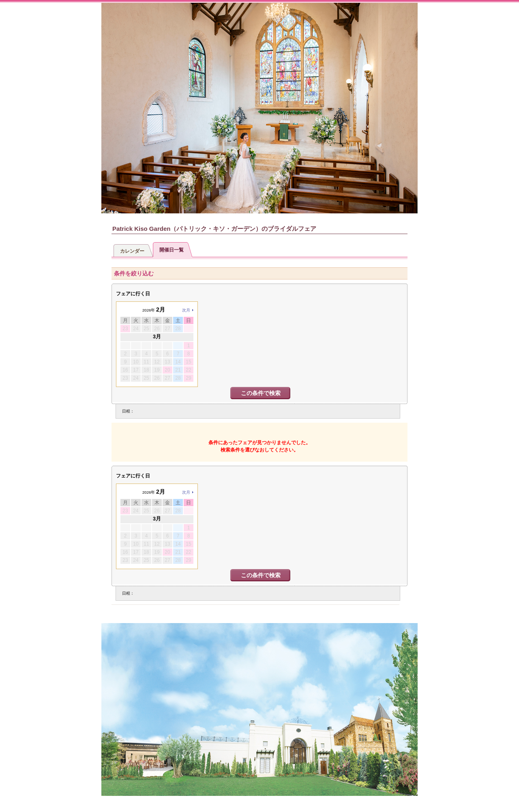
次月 (186, 310)
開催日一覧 (171, 250)
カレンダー (132, 251)
